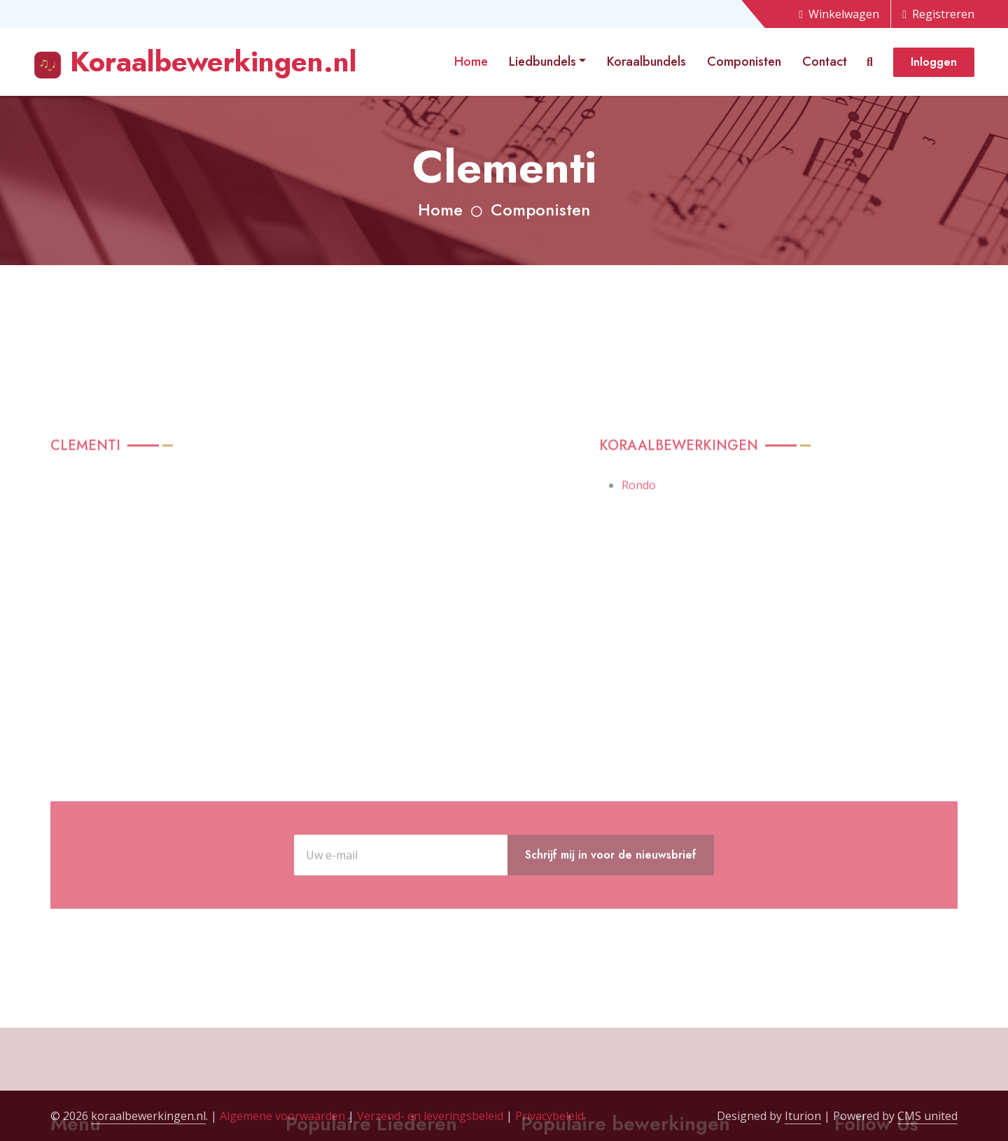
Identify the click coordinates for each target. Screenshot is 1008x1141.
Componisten (744, 61)
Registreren (938, 14)
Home (471, 61)
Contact (824, 61)
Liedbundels (542, 61)
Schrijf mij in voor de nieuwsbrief (610, 902)
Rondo (639, 596)
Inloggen (934, 62)
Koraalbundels (646, 61)
